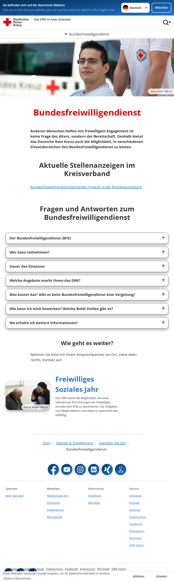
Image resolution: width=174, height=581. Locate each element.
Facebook (135, 524)
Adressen (135, 496)
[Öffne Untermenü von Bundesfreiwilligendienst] (87, 34)
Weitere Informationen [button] (17, 578)
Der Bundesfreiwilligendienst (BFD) (40, 238)
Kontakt (134, 503)
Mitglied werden (57, 496)
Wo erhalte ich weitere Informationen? (44, 322)
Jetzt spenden (15, 496)
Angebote (94, 496)
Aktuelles (94, 503)
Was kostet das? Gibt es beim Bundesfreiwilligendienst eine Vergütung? (72, 294)
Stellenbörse (55, 510)
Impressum (136, 531)
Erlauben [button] (161, 576)
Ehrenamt (53, 503)
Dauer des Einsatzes (27, 266)
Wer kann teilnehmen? (30, 252)
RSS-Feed (135, 538)
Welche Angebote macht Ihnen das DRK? (45, 280)
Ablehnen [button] (138, 576)
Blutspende (54, 517)
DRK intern (136, 545)
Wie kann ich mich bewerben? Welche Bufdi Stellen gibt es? (61, 308)
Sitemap (134, 510)
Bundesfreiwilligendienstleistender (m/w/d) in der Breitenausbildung (86, 187)
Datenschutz (137, 517)
